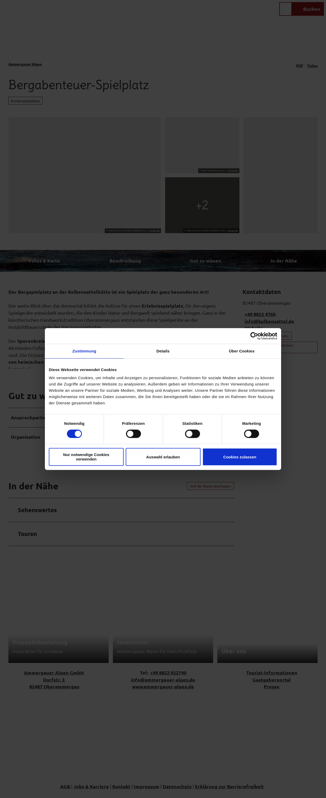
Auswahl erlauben (163, 457)
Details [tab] (163, 351)
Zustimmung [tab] (84, 351)
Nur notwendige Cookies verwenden (86, 456)
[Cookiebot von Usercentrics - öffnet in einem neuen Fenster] (254, 336)
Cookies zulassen (239, 457)
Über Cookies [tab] (242, 351)
